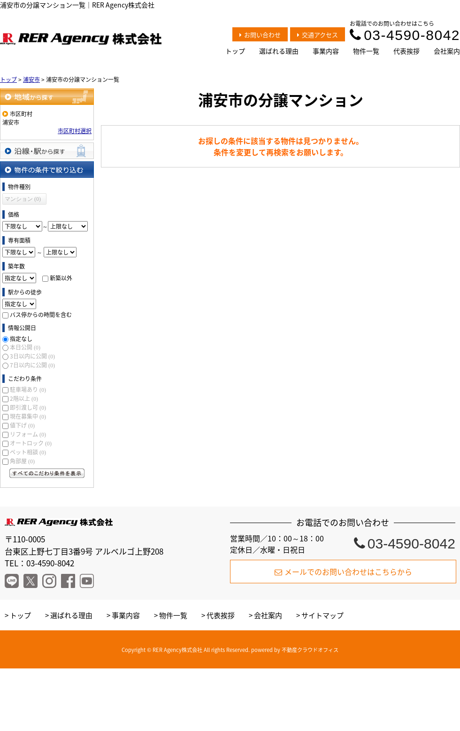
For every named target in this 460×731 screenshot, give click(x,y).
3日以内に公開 (32, 356)
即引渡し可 (28, 407)
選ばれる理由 (279, 51)
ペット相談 (28, 452)
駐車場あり (28, 389)
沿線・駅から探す (47, 151)
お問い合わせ (260, 34)
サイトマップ (322, 615)
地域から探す (47, 96)
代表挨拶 (406, 51)
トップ (235, 51)
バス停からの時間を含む (41, 314)
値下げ (22, 425)
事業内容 (326, 51)
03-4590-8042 (405, 35)
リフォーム (28, 434)
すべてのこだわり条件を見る (46, 473)
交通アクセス (317, 34)
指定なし (21, 338)
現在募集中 (28, 416)
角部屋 (22, 461)
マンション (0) (23, 199)
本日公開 (25, 347)
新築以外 (61, 278)
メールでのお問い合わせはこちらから (343, 571)
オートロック (31, 443)
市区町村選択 (75, 131)
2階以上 (24, 398)
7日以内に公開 (32, 365)
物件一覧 (366, 51)
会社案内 (447, 51)
